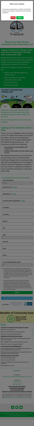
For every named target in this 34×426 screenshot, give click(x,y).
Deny (13, 17)
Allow (20, 17)
